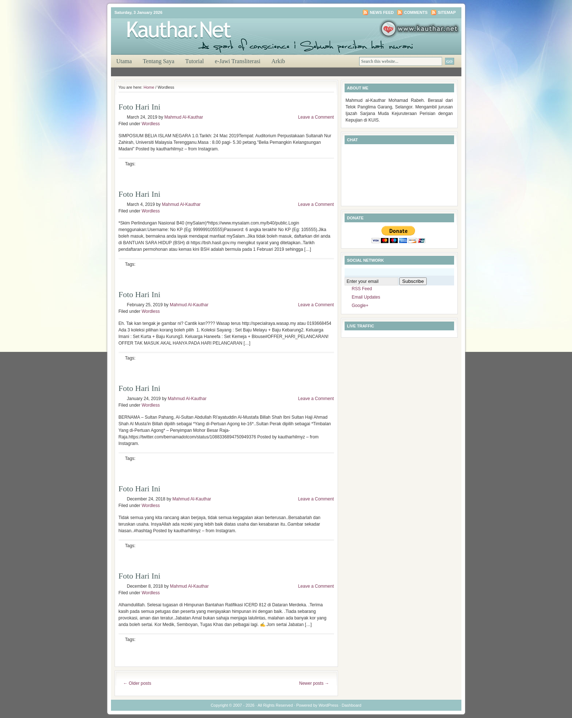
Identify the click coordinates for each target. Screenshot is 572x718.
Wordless (151, 123)
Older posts (137, 683)
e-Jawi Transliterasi (238, 61)
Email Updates (366, 297)
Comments (415, 12)
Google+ (360, 305)
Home (148, 87)
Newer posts (314, 683)
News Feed (382, 12)
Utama (124, 61)
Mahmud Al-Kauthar (183, 117)
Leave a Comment (316, 117)
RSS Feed (362, 288)
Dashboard (351, 705)
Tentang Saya (158, 61)
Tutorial (194, 61)
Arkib (278, 61)
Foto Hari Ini (140, 106)
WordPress (328, 705)
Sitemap (447, 12)
